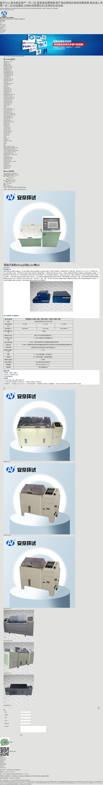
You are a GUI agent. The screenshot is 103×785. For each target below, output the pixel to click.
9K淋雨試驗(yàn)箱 (7, 127)
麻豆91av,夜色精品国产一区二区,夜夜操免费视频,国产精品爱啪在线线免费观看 (15, 780)
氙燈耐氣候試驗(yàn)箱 (8, 112)
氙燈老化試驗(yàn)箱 (7, 110)
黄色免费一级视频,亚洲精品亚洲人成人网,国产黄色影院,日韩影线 (44, 781)
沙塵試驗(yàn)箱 (7, 124)
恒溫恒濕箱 (6, 86)
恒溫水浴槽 (6, 82)
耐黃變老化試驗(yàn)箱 (8, 102)
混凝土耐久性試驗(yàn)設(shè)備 (10, 151)
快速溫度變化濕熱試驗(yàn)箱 (9, 94)
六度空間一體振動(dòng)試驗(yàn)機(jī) (11, 150)
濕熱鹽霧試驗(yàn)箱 (7, 68)
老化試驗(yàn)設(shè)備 (8, 101)
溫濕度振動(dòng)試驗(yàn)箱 (9, 97)
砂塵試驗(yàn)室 (7, 162)
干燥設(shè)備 (6, 135)
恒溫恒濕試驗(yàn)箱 (7, 91)
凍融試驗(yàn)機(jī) (7, 160)
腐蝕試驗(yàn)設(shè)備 (8, 61)
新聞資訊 (1, 28)
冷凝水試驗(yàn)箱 (7, 84)
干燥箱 (5, 142)
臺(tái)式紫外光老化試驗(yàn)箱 (9, 114)
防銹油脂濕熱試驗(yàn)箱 (8, 83)
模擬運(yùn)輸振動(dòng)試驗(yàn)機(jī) (11, 147)
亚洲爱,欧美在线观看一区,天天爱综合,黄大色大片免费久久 (21, 784)
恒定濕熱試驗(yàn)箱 (7, 90)
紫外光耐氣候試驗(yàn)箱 (8, 117)
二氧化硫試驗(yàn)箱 (7, 77)
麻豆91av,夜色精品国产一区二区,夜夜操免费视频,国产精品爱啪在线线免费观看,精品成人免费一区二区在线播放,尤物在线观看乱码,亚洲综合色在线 (51, 4)
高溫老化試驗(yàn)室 (7, 165)
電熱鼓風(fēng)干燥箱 (8, 140)
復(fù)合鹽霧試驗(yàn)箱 (8, 71)
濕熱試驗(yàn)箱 (7, 93)
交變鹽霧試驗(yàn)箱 (7, 69)
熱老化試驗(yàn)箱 (7, 118)
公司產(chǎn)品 (3, 25)
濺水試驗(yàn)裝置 (7, 129)
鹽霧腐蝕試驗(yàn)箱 (7, 65)
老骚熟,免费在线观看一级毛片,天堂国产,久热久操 (48, 782)
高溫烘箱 (5, 143)
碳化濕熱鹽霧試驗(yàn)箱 (8, 153)
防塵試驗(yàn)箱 (7, 123)
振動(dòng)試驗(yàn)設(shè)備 (18, 56)
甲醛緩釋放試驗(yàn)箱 (8, 80)
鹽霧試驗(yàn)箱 (7, 62)
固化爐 (5, 136)
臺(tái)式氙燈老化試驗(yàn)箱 (9, 109)
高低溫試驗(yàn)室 (7, 166)
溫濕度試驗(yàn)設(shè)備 (8, 79)
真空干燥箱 (6, 139)
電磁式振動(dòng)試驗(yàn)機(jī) (10, 149)
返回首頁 (1, 9)
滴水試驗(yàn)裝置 (7, 132)
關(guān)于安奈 (3, 24)
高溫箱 (5, 106)
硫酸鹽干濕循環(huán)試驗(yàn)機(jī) (10, 154)
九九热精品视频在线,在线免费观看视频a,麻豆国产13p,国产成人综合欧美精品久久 (73, 782)
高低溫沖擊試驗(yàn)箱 (8, 95)
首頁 (1, 23)
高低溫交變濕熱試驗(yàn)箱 (9, 98)
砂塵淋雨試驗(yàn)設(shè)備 (9, 121)
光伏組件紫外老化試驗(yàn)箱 (9, 113)
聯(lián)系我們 (10, 9)
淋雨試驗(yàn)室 (7, 164)
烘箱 (4, 145)
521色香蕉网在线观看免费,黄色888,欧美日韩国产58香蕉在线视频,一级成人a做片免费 (73, 781)
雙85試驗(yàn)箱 (7, 87)
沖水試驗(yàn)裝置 (7, 128)
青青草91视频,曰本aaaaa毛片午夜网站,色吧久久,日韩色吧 (28, 782)
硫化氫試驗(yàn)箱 (7, 76)
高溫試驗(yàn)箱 (7, 105)
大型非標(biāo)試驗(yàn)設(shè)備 (10, 161)
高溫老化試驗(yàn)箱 (7, 103)
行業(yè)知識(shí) (3, 29)
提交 (21, 735)
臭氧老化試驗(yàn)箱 (7, 108)
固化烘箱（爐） (7, 138)
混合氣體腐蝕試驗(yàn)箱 (8, 73)
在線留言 (5, 9)
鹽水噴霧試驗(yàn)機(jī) (8, 67)
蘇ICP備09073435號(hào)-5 (10, 771)
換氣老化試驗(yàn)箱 (7, 120)
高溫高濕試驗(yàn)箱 (7, 88)
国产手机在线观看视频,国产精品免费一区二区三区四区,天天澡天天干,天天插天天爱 (16, 781)
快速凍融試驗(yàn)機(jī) (8, 157)
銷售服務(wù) (2, 27)
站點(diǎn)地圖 (3, 767)
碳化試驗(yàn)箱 (7, 155)
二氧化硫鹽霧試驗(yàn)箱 (8, 75)
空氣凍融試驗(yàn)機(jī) (8, 158)
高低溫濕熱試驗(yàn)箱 (8, 99)
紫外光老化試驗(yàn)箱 (8, 116)
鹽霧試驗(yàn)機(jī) (7, 64)
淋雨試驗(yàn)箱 (7, 134)
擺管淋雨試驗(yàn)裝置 (8, 131)
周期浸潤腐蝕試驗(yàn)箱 (8, 72)
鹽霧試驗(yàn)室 (7, 168)
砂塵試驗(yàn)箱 (7, 125)
